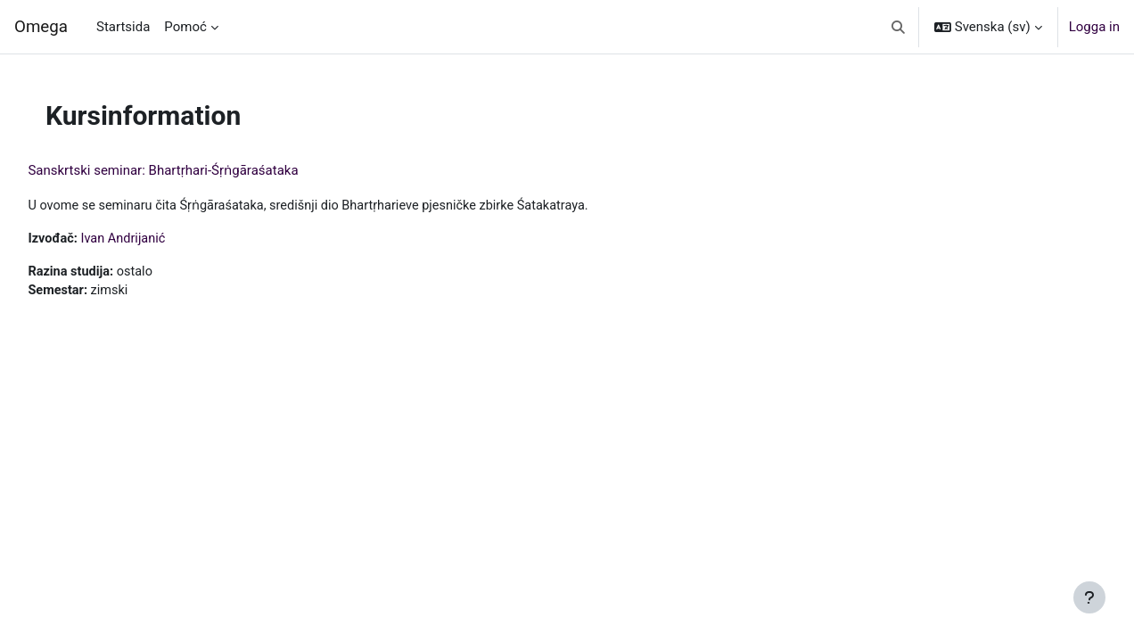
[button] (898, 27)
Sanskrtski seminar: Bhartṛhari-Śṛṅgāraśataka (203, 170)
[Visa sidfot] (1089, 597)
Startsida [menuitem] (123, 27)
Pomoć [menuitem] (185, 27)
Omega (41, 27)
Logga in (1094, 27)
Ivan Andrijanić (166, 240)
